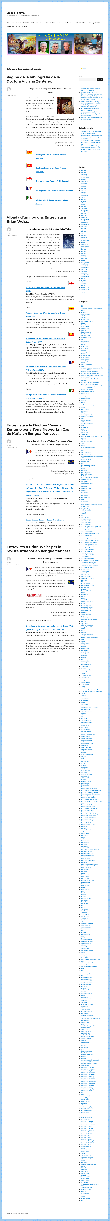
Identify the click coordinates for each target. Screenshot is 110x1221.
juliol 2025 (83, 185)
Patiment (83, 945)
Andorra (83, 344)
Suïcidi (82, 1094)
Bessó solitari (84, 411)
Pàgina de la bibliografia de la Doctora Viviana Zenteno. (33, 79)
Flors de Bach (84, 650)
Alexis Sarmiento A (86, 334)
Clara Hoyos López (86, 472)
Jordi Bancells (84, 727)
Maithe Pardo (84, 835)
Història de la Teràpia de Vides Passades (91, 690)
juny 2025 (83, 187)
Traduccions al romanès (87, 1143)
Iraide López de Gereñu (87, 711)
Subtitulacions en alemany (88, 1074)
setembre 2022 (85, 224)
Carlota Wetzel (84, 440)
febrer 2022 (84, 237)
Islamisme (83, 713)
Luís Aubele (84, 832)
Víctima (83, 1166)
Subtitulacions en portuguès (88, 1089)
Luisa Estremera (85, 833)
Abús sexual (84, 307)
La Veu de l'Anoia (85, 770)
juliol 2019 (83, 278)
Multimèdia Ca (80, 23)
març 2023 (83, 213)
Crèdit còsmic (84, 492)
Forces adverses (85, 652)
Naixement (84, 912)
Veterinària (84, 1162)
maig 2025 (83, 188)
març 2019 (83, 285)
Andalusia (83, 343)
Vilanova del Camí (85, 1180)
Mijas (82, 891)
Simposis (83, 1056)
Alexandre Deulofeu (86, 332)
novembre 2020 (85, 264)
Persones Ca (84, 965)
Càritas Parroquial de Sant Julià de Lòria (91, 436)
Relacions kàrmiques (86, 1011)
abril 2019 (83, 284)
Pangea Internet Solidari (87, 941)
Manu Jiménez (85, 841)
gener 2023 (84, 217)
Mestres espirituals (86, 885)
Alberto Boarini (85, 325)
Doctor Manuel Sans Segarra (88, 546)
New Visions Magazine (87, 923)
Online (82, 936)
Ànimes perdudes (85, 357)
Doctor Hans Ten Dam (87, 531)
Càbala (82, 429)
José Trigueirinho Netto (87, 743)
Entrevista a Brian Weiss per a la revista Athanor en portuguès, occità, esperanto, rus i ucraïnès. (92, 137)
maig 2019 (83, 282)
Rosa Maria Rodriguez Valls (88, 1026)
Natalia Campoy (85, 914)
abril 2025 (83, 190)
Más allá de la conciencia (87, 880)
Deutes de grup (85, 517)
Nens (82, 921)
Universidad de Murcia (87, 1157)
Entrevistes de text (86, 609)
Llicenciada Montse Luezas (88, 806)
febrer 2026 (84, 174)
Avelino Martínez (85, 398)
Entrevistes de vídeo (86, 610)
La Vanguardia (84, 767)
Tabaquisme (84, 1103)
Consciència (84, 486)
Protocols (83, 992)
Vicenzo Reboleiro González (88, 1164)
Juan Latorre (84, 751)
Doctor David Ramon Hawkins (89, 528)
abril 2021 (83, 255)
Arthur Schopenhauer (87, 364)
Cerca (80, 77)
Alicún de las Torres (86, 337)
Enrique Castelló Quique (87, 601)
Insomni (83, 706)
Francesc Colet (85, 661)
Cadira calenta (84, 433)
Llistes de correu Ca (13, 26)
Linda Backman (85, 783)
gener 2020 (84, 273)
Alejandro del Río (85, 328)
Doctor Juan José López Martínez (89, 540)
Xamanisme (84, 1191)
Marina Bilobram (85, 869)
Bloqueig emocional (86, 420)
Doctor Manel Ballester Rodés (89, 544)
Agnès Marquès (85, 319)
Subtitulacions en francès (88, 1085)
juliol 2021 (83, 249)
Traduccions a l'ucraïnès (87, 1130)
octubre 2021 (84, 244)
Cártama (83, 445)
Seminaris (83, 1040)
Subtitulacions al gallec (87, 1071)
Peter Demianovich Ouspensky (89, 966)
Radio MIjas (84, 995)
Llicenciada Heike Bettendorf (88, 797)
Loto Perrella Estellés (86, 830)
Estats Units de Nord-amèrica (89, 619)
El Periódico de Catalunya (87, 585)
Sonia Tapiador (85, 1065)
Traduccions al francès (87, 1137)
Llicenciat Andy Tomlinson (88, 812)
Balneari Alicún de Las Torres (89, 406)
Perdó (82, 961)
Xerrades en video (85, 1198)
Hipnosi (83, 686)
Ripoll (82, 1024)
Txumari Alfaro (85, 1152)
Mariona (83, 873)
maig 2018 (83, 293)
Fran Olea (83, 657)
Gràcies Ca (25, 26)
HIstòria (83, 688)
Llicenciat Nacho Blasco (87, 823)
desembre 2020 (85, 262)
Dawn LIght (84, 512)
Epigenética (84, 612)
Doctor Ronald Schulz (86, 553)
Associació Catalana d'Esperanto (89, 371)
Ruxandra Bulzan (85, 1027)
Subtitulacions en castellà (88, 1078)
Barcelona (83, 407)
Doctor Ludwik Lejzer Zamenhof (89, 542)
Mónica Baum (84, 902)
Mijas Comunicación (86, 893)
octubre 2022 (84, 222)
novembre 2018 (85, 287)
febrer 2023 (84, 215)
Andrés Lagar (84, 346)
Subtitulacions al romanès (88, 1072)
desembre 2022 (85, 219)
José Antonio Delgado (86, 738)
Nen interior (84, 920)
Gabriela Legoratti (85, 666)
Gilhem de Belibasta (86, 675)
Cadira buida (84, 431)
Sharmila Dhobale (85, 1053)
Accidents (83, 312)
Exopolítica (84, 636)
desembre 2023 (85, 210)
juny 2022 (83, 230)
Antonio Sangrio (85, 361)
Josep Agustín (84, 745)
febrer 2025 (84, 192)
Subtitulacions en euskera (88, 1083)
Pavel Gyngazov (85, 956)
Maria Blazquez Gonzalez (87, 857)
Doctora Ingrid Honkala (87, 558)
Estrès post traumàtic (86, 627)
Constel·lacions (85, 490)
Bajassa (83, 402)
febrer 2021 (84, 258)
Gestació (83, 673)
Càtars (82, 451)
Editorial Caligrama (86, 576)
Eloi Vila (83, 593)
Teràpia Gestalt (85, 1112)
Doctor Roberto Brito (86, 551)
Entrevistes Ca (36, 23)
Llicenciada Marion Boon (87, 805)
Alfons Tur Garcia (85, 335)
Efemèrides (84, 580)
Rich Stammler (85, 1022)
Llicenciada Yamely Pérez (87, 810)
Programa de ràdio (86, 984)
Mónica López (84, 903)
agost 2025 (84, 183)
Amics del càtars (85, 341)
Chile (82, 463)
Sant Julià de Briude (86, 1031)
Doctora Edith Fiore (86, 557)
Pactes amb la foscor (86, 939)
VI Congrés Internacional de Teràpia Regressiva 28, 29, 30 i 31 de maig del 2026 (91, 142)
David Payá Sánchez (86, 510)
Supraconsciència (85, 1096)
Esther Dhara (84, 623)
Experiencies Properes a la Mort (89, 637)
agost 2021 (83, 248)
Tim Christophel (85, 1119)
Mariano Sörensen (86, 868)
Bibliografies (84, 413)
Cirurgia (83, 468)
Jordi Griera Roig (85, 729)
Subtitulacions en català (87, 1080)
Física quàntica (85, 648)
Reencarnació (84, 1006)
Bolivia (82, 422)
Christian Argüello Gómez (88, 465)
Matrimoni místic (85, 882)
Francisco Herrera (86, 664)
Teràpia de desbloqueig (87, 1108)
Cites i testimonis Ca (53, 23)
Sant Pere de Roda (85, 1035)
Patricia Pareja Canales (87, 950)
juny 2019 (83, 280)
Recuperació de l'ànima (87, 1004)
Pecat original (84, 957)
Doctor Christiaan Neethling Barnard (91, 526)
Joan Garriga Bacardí (86, 722)
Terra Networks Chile (86, 1117)
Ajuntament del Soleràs (87, 321)
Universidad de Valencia (87, 1159)
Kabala (82, 758)
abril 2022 (83, 233)
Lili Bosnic (83, 779)
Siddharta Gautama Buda (87, 1054)
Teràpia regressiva (86, 1114)
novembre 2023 (85, 212)
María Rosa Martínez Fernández (89, 864)
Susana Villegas (85, 1098)
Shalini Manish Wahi (86, 1051)
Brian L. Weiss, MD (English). (89, 92)
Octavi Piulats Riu (85, 934)
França (82, 659)
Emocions (83, 596)
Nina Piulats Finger (86, 927)
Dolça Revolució (85, 571)
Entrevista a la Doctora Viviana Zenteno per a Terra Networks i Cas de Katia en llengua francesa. (38, 429)
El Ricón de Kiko (85, 587)
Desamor (83, 513)
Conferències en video (87, 483)
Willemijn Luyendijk (86, 1187)
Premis (82, 975)
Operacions (84, 938)
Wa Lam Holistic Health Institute (89, 1184)
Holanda (83, 693)
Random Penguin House (87, 999)
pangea (9, 92)
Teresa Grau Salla (85, 1116)
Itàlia (82, 715)
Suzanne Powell (85, 1099)
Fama (82, 639)
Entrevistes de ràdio (86, 605)
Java (82, 717)
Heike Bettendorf (85, 684)
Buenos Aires (84, 427)
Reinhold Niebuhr (85, 1010)
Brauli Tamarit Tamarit (87, 424)
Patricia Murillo (85, 948)
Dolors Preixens (85, 573)
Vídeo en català (85, 1178)
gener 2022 (84, 239)
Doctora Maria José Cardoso (88, 564)
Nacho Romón (84, 911)
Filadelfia (83, 646)
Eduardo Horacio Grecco (87, 578)
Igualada (83, 702)
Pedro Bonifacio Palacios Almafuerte (90, 959)
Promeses (83, 988)
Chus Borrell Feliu (85, 467)
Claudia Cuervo (85, 476)
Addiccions (84, 316)
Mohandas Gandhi (86, 898)
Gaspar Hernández (86, 670)
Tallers (82, 1105)
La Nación (83, 765)
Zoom (82, 1200)
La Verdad (83, 769)
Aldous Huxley (85, 326)
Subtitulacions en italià (87, 1087)
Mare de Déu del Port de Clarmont (90, 850)
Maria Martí (84, 862)
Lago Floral (84, 772)
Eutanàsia (83, 632)
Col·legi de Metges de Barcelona (89, 477)
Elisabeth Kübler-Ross (87, 591)
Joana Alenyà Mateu (86, 724)
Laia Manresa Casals (86, 774)
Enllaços (83, 598)
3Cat (82, 305)
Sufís (82, 1092)
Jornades (83, 733)
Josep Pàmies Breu (86, 747)
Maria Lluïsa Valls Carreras (88, 860)
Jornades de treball (86, 736)
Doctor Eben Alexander (87, 530)
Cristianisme (84, 495)
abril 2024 (83, 205)
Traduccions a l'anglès (87, 1123)
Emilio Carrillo (84, 594)
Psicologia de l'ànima (86, 993)
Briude (82, 425)
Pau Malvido (84, 952)
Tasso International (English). (89, 112)
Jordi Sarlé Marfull (86, 731)
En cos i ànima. (16, 12)
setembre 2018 (85, 289)
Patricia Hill (84, 947)
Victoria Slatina (85, 1173)
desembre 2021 (85, 240)
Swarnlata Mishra (85, 1101)
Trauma (83, 1148)
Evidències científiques (87, 634)
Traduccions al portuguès (88, 1141)
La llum (83, 763)
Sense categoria (85, 1042)
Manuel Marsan (85, 842)
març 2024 (83, 206)
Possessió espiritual (86, 974)
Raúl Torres (84, 1002)
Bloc (8, 23)
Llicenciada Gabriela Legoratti (89, 796)
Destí (82, 515)
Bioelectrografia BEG (86, 415)
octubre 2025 (84, 181)
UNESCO (83, 1153)
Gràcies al (19, 1213)
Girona (82, 679)
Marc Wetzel (84, 844)
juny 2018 (83, 291)
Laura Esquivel (85, 776)
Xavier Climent (85, 1193)
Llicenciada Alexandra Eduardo (89, 788)
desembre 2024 (85, 194)
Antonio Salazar (85, 359)
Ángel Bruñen (84, 348)
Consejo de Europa (86, 488)
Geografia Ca (84, 672)
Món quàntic (84, 900)
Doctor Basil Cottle (86, 522)
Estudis (83, 628)
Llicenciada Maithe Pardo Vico (89, 799)
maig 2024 (83, 203)
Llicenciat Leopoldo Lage (87, 819)
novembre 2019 (85, 275)
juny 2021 (83, 251)
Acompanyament (85, 314)
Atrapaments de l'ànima (87, 391)
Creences (83, 494)
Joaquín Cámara (85, 726)
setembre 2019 (85, 276)
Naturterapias (84, 918)
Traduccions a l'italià (86, 1126)
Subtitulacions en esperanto (88, 1081)
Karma (82, 760)
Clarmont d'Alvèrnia (86, 474)
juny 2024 (83, 201)
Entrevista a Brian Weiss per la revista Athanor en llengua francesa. (39, 549)
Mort (82, 905)
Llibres (82, 787)
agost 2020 (84, 269)
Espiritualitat (84, 618)
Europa (82, 630)
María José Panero (85, 859)
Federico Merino (85, 643)
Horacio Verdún (85, 699)
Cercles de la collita (86, 459)
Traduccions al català (86, 1135)
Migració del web (85, 889)
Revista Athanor (85, 1017)
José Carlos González (86, 740)
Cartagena (83, 443)
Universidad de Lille (86, 1155)
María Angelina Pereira (87, 853)
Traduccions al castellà (87, 1134)
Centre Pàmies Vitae (86, 454)
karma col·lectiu (85, 761)
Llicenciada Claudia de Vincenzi (89, 792)
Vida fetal (83, 1175)
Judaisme (83, 752)
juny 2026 (83, 170)
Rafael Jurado (84, 997)
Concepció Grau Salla (86, 479)
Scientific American (86, 1038)
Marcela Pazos (84, 846)
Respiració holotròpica (87, 1015)
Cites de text (84, 470)
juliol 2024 (83, 199)
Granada (83, 681)
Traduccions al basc (86, 1132)
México (83, 887)
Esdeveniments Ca (86, 614)
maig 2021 (83, 253)
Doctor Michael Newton (87, 548)
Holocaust (83, 695)
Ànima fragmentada (86, 352)
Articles (83, 366)
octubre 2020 (84, 266)
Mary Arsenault (85, 878)
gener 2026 (84, 176)
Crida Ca (26, 23)
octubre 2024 (84, 196)
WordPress (25, 1213)
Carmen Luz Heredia (86, 442)
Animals (83, 353)
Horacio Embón (85, 697)
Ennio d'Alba (84, 600)
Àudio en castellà (85, 393)
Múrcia (82, 907)
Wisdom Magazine (86, 1189)
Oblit (82, 930)
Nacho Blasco (84, 909)
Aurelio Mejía (84, 397)
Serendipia (83, 1044)
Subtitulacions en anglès (87, 1076)
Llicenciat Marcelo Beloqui (88, 821)
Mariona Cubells (85, 875)
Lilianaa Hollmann (86, 781)
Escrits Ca (67, 23)
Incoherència (84, 704)
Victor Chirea (84, 1171)
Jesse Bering (84, 718)
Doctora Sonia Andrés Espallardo (90, 566)
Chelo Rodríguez (85, 461)
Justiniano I (84, 756)
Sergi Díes (83, 1045)
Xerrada (83, 1195)
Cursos (82, 503)
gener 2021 (84, 260)
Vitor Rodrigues (85, 1182)
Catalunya (83, 449)
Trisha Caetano (85, 1150)
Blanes (82, 418)
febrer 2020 (84, 271)
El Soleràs (83, 589)
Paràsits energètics (86, 943)
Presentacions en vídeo (87, 983)
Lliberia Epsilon (85, 785)
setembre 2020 (85, 267)
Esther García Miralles (87, 625)
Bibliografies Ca (94, 23)
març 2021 (83, 257)
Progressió (84, 986)
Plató (82, 970)
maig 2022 (83, 231)
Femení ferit (84, 645)
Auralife (83, 395)
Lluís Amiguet (84, 828)
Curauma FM (84, 501)
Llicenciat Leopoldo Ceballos (88, 817)
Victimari (83, 1168)
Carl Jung (83, 438)
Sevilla (82, 1049)
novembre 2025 (85, 179)
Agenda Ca (83, 317)
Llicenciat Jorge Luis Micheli (88, 815)
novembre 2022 (85, 221)
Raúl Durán (84, 1001)
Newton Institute (85, 925)
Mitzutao (83, 896)
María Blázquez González (87, 855)
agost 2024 (84, 197)
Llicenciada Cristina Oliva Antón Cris (90, 794)
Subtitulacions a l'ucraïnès (88, 1069)
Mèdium (83, 884)
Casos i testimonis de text (88, 447)
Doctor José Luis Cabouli (87, 535)
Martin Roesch (85, 877)
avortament (84, 400)
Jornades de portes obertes (88, 735)
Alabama (83, 323)
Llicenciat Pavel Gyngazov (88, 824)
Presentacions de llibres (87, 981)
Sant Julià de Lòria (85, 1033)
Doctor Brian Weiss (86, 524)
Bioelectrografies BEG (87, 416)
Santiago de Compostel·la (87, 1036)
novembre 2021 (85, 242)
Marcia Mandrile (85, 848)
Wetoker (83, 1186)
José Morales (84, 742)
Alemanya (83, 330)
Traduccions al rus (86, 1144)
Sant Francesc (84, 1029)
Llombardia (84, 826)
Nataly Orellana (85, 916)
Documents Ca (85, 569)
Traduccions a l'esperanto (88, 1125)
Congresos (83, 485)
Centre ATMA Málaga (86, 452)
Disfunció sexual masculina (88, 521)
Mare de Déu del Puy (86, 851)
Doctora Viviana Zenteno (87, 567)
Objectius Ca (16, 23)
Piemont (83, 968)
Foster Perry (84, 655)
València (83, 1161)
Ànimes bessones (85, 355)
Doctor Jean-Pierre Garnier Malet (90, 533)
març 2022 (83, 235)
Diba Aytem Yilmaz (86, 519)
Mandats (83, 839)
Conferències (84, 481)
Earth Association (85, 575)
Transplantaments (86, 1146)
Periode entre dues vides (87, 963)
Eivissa (82, 582)
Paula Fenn (84, 954)
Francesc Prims (85, 663)
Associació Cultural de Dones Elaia (90, 373)
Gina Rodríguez (85, 677)
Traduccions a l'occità (87, 1128)
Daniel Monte (84, 508)
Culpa (82, 499)
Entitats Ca (83, 603)
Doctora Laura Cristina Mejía (88, 562)
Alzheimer (83, 339)
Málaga (83, 837)
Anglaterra (83, 350)
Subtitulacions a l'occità (87, 1067)
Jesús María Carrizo (86, 720)
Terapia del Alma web (86, 1110)
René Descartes (85, 1013)
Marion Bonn (84, 871)
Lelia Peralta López (86, 778)
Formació (83, 654)
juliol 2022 (83, 228)
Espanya (83, 616)
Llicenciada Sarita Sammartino (89, 808)
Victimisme (84, 1169)
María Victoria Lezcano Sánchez (89, 866)
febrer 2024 (84, 208)
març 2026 (84, 172)
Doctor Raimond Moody (87, 549)
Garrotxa (83, 668)
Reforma (83, 1008)
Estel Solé (83, 621)
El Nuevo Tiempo (85, 584)
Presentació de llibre (86, 977)
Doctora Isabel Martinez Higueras (90, 560)
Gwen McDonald (85, 682)
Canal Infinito (84, 434)
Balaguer (83, 404)
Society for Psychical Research (89, 1063)
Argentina (83, 362)
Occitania (83, 932)
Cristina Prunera (85, 497)
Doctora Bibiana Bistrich (87, 555)
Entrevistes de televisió (87, 607)
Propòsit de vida (85, 990)
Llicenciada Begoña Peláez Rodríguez (91, 790)
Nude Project (84, 929)
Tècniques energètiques (87, 1107)
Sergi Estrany (84, 1047)
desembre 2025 (85, 178)
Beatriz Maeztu (85, 409)
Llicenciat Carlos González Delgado (90, 814)
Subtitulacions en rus (86, 1090)
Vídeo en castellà (85, 1177)
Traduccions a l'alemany (87, 1121)
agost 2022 (84, 226)
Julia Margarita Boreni (87, 754)
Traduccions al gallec (86, 1139)
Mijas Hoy (83, 894)
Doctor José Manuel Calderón (89, 539)
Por (81, 972)
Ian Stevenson (84, 700)
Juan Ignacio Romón (86, 749)
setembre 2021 (85, 246)
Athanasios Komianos (87, 389)
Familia (83, 641)
